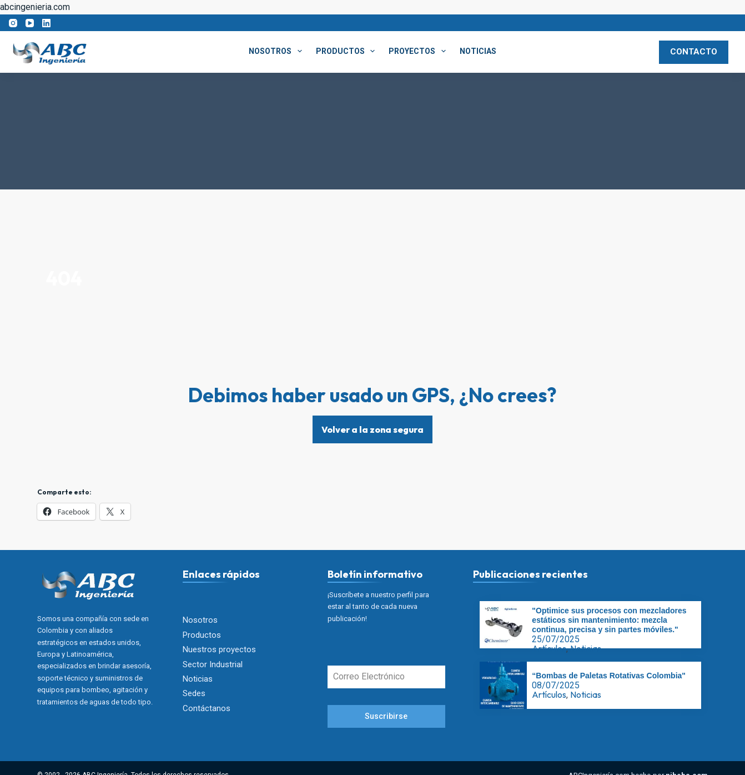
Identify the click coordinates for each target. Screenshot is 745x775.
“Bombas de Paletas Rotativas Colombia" (609, 676)
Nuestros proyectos (219, 649)
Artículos (549, 649)
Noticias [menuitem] (478, 51)
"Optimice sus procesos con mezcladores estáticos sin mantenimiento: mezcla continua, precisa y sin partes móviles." (609, 620)
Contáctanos (206, 708)
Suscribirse (386, 716)
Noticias (198, 679)
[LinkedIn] (46, 23)
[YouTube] (30, 23)
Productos (202, 635)
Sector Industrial (213, 664)
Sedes (194, 694)
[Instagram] (13, 23)
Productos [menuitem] (348, 51)
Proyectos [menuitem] (419, 51)
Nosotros (200, 621)
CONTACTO (693, 52)
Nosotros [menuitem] (277, 51)
